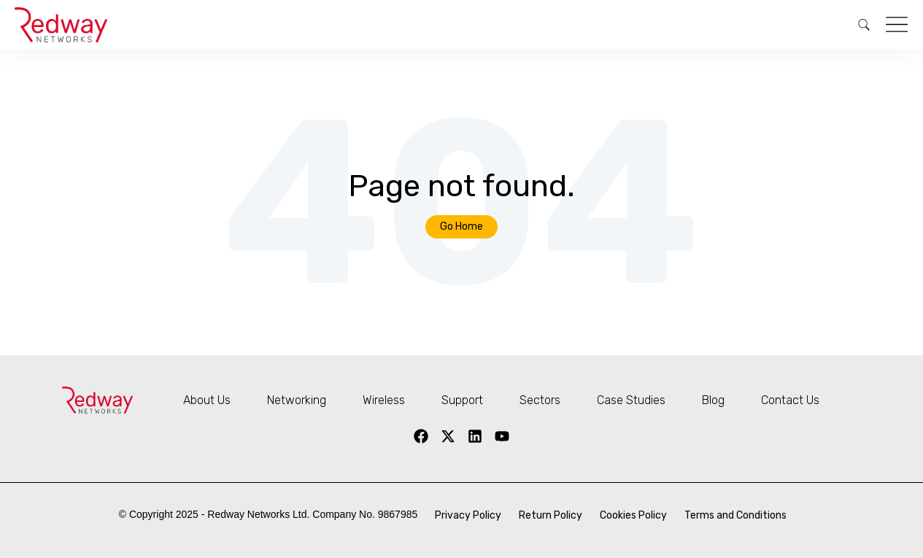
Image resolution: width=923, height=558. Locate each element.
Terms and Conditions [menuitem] (735, 515)
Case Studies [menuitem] (631, 400)
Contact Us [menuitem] (790, 400)
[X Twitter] (448, 436)
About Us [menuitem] (207, 400)
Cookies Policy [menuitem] (633, 515)
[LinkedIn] (475, 436)
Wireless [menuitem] (384, 400)
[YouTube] (502, 436)
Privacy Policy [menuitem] (468, 515)
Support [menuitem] (462, 400)
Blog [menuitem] (713, 400)
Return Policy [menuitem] (550, 515)
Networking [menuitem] (296, 400)
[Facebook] (421, 436)
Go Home (461, 226)
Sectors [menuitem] (540, 400)
